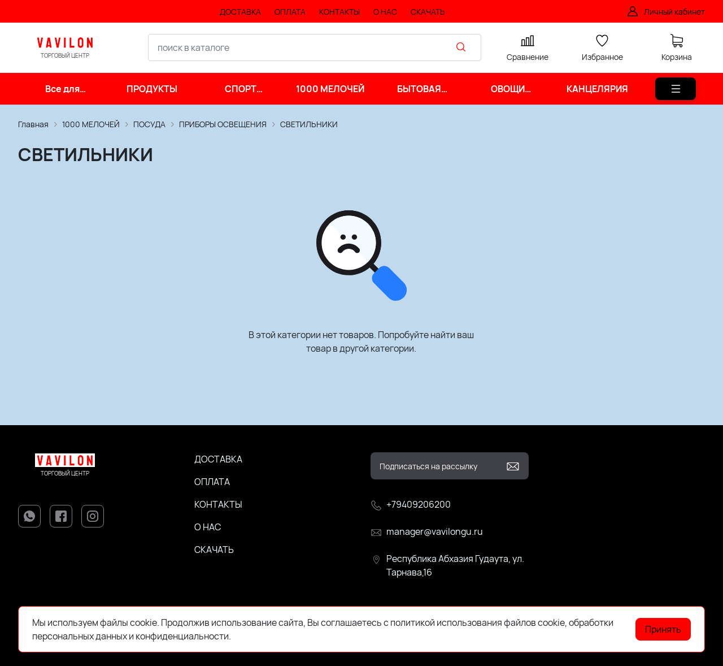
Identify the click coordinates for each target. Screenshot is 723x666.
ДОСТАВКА (218, 459)
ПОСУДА (149, 124)
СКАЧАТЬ (214, 549)
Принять (663, 629)
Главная (33, 124)
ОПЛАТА (212, 481)
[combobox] (314, 47)
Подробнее (256, 636)
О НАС (207, 527)
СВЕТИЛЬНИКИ (309, 124)
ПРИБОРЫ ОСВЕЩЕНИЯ (223, 124)
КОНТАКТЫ (218, 504)
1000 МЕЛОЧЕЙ (91, 124)
